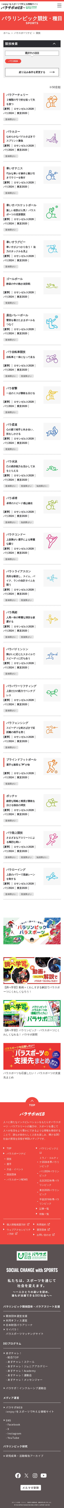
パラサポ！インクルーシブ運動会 (26, 1388)
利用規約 (41, 1224)
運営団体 (41, 1229)
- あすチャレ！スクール (20, 1362)
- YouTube (12, 1437)
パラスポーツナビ (23, 33)
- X (7, 1429)
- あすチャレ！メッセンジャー (24, 1379)
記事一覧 (44, 1208)
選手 (9, 1164)
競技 (38, 33)
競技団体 (11, 1174)
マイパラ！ (12, 1329)
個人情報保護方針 (16, 1224)
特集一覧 (44, 1214)
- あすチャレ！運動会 (19, 1375)
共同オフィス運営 (16, 1320)
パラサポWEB (14, 1407)
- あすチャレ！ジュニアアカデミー (27, 1366)
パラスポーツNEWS (17, 1179)
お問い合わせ (44, 1234)
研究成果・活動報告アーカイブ (25, 1456)
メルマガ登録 (30, 1487)
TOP (9, 1148)
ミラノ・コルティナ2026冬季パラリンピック (49, 1162)
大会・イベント (15, 1169)
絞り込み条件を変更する (32, 72)
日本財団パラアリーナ (19, 1325)
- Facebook (13, 1424)
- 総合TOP (12, 1357)
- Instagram (13, 1433)
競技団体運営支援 (16, 1316)
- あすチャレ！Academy (21, 1370)
